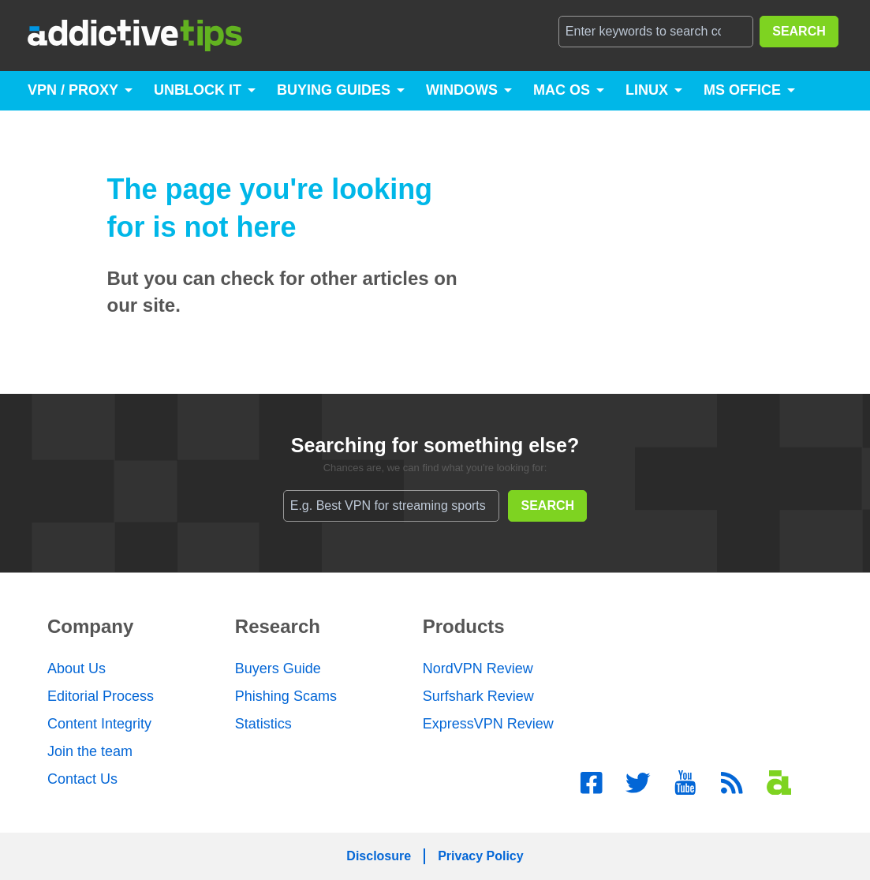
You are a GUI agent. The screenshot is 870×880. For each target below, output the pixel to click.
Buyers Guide (278, 668)
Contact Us (82, 779)
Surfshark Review (478, 696)
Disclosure (378, 856)
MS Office (742, 90)
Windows (462, 90)
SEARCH (799, 31)
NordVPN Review (478, 668)
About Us (76, 668)
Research (277, 626)
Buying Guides (333, 90)
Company (90, 626)
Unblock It (197, 90)
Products (464, 626)
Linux (646, 90)
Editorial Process (100, 696)
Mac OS (561, 90)
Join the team (90, 751)
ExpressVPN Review (488, 724)
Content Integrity (99, 724)
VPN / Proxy (73, 90)
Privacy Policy (481, 856)
